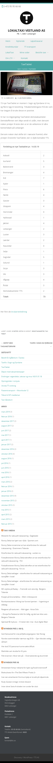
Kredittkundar (11, 46)
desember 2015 (7, 496)
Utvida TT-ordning (8, 385)
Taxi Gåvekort (7, 400)
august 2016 (6, 458)
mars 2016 (5, 482)
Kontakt (24, 58)
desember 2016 (7, 449)
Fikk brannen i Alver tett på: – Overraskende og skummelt (24, 656)
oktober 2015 (6, 505)
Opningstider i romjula (10, 381)
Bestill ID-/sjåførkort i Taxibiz (12, 358)
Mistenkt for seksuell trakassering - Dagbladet (19, 536)
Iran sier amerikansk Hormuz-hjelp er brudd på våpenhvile (25, 677)
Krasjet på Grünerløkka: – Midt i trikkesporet (19, 597)
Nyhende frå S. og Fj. (14, 628)
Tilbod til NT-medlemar (10, 395)
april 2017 (5, 440)
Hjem (19, 69)
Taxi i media (9, 530)
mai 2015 (5, 510)
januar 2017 (6, 444)
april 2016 (5, 477)
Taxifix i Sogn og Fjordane (11, 362)
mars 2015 (5, 519)
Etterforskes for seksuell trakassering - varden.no (21, 553)
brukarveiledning (19, 311)
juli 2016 (4, 463)
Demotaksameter (38, 331)
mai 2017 (5, 435)
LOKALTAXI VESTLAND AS (26, 30)
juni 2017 (5, 430)
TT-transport (30, 46)
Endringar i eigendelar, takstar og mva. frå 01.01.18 (21, 376)
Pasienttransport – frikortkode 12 (14, 390)
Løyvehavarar (37, 41)
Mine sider (25, 52)
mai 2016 (5, 472)
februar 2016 (6, 486)
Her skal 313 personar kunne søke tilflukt (17, 646)
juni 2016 (5, 468)
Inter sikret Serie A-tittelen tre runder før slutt (19, 686)
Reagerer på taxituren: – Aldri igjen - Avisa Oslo (20, 609)
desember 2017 (7, 421)
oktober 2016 (6, 454)
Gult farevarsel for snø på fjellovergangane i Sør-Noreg (23, 634)
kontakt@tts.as (10, 740)
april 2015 (5, 514)
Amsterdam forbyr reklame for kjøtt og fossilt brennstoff (24, 668)
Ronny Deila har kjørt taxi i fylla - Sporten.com (19, 540)
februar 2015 (6, 524)
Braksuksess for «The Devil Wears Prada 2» (18, 672)
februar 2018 (6, 416)
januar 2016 (6, 491)
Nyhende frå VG (11, 662)
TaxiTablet (5, 367)
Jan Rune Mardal (25, 98)
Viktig (21, 331)
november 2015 (7, 500)
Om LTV (8, 58)
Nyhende (20, 41)
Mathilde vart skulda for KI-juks (14, 651)
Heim (7, 41)
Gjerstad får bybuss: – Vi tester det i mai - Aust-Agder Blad (24, 622)
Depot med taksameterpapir (8, 344)
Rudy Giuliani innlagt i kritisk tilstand (16, 682)
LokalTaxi (9, 52)
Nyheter (25, 69)
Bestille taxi (41, 52)
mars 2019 (5, 412)
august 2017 (6, 426)
